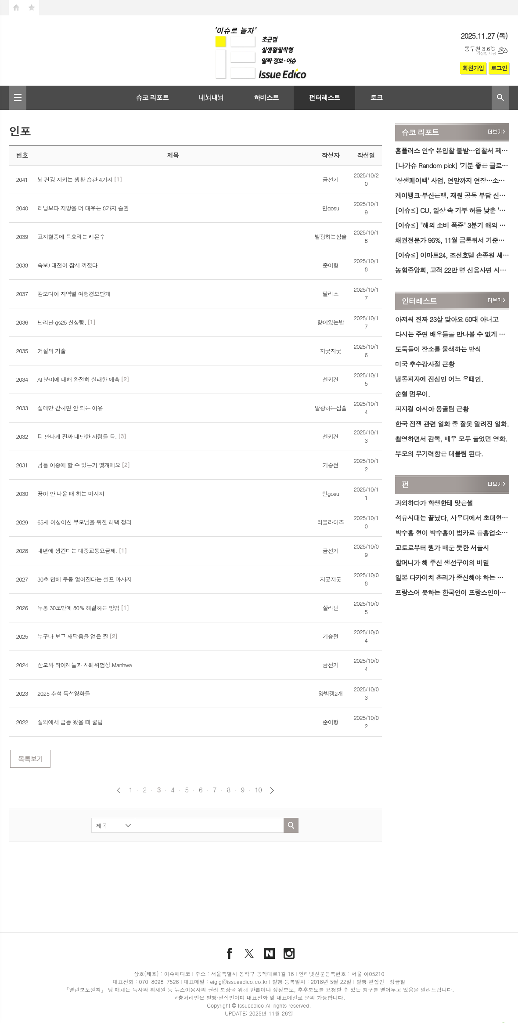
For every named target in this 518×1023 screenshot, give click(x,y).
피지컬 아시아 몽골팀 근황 (431, 408)
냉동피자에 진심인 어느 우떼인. (439, 378)
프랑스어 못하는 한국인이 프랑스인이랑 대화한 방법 (452, 592)
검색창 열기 (500, 98)
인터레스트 (419, 301)
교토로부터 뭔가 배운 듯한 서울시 (442, 547)
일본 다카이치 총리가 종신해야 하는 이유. (452, 577)
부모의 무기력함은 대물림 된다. (439, 453)
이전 (119, 790)
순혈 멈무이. (412, 393)
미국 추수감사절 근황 (424, 364)
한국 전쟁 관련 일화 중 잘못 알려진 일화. (452, 423)
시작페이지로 (16, 7)
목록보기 (30, 758)
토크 (376, 97)
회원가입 (473, 68)
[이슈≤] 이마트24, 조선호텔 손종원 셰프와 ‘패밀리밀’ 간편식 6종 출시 (452, 255)
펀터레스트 (324, 97)
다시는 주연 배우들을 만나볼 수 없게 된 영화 (452, 334)
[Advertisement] (195, 875)
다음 (272, 790)
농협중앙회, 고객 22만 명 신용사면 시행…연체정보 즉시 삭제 (452, 270)
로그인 (499, 68)
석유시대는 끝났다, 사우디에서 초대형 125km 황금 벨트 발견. (452, 517)
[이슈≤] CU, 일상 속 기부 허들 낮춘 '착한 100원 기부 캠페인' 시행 (452, 210)
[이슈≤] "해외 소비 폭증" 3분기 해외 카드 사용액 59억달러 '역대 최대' (452, 225)
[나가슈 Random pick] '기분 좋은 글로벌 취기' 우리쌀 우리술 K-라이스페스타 (452, 165)
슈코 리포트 (152, 97)
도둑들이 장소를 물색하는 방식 (438, 349)
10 (258, 789)
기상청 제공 (486, 53)
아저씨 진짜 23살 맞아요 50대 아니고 (446, 319)
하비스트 (266, 97)
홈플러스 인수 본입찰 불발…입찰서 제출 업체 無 (452, 150)
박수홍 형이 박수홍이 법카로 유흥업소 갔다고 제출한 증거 (452, 532)
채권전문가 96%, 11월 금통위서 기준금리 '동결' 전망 (452, 240)
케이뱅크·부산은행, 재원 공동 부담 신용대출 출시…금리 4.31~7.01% (452, 195)
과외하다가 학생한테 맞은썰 (434, 502)
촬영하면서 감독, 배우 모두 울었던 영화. (451, 438)
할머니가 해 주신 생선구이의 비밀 (442, 562)
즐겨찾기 (31, 7)
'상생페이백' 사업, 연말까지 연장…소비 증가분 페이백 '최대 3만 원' (452, 180)
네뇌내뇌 (211, 97)
